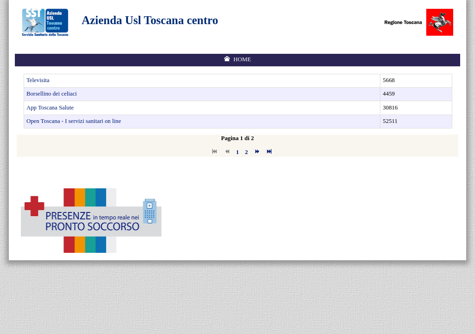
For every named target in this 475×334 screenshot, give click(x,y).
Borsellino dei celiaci (51, 93)
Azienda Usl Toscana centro (150, 20)
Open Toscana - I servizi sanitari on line (73, 121)
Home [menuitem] (242, 59)
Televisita (38, 80)
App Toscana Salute (50, 107)
